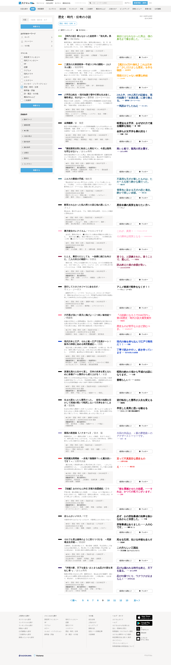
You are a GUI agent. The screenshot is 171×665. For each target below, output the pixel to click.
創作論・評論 (29, 90)
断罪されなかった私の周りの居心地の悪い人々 (86, 205)
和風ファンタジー (72, 507)
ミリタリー (80, 85)
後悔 (67, 224)
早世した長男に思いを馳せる (132, 408)
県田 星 (132, 466)
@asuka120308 (125, 267)
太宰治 (95, 528)
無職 (82, 528)
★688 (68, 356)
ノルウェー (101, 195)
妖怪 (105, 507)
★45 (67, 243)
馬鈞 (92, 558)
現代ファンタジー (31, 60)
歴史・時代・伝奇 (31, 87)
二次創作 (27, 100)
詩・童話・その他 (31, 94)
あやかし (85, 509)
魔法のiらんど (29, 97)
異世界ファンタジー (32, 57)
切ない (78, 197)
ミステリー (28, 80)
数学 (72, 197)
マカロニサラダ (95, 231)
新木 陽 (98, 433)
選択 (102, 222)
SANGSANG (148, 236)
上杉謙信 (86, 479)
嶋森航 (69, 318)
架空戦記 (69, 139)
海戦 (101, 139)
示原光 (93, 259)
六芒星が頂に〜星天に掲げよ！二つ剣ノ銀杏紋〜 (87, 315)
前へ (74, 600)
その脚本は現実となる (128, 236)
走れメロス (69, 528)
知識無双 (69, 308)
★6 (67, 445)
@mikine (137, 380)
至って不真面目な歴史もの (131, 458)
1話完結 (99, 507)
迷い (72, 279)
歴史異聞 (69, 55)
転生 (99, 114)
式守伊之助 (131, 579)
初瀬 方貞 (124, 134)
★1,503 (68, 473)
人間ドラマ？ (94, 222)
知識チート (92, 393)
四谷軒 (82, 542)
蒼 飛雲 (79, 123)
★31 (67, 301)
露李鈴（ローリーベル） (99, 97)
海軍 (96, 139)
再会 (67, 279)
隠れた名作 (69, 57)
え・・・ (121, 466)
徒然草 (76, 55)
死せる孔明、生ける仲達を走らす (134, 539)
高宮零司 (79, 67)
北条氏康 (94, 479)
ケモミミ (91, 362)
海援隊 (68, 171)
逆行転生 (101, 334)
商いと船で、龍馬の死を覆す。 (133, 148)
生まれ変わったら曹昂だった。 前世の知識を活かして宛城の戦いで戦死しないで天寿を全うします (87, 403)
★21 (67, 271)
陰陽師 (78, 481)
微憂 (98, 449)
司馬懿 (86, 558)
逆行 (67, 306)
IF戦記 (76, 139)
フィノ (67, 208)
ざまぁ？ (79, 222)
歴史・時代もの (77, 449)
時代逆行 (69, 362)
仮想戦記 (84, 139)
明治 (67, 114)
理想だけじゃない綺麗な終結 (132, 75)
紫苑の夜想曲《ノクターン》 (78, 433)
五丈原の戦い (70, 558)
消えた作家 (85, 55)
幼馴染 (92, 277)
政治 (67, 85)
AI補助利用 (69, 116)
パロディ (103, 528)
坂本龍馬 (74, 170)
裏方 (81, 249)
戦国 (67, 589)
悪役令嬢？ (69, 222)
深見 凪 (144, 192)
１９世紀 (92, 195)
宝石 (92, 449)
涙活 (67, 451)
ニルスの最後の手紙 (73, 179)
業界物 (87, 306)
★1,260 (68, 417)
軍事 (104, 114)
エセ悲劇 (74, 249)
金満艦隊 (68, 123)
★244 (68, 554)
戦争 (72, 85)
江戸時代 (82, 362)
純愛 (87, 449)
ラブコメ (27, 70)
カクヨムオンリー (72, 364)
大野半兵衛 (80, 461)
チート (97, 170)
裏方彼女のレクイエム (75, 231)
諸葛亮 (98, 558)
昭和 (87, 85)
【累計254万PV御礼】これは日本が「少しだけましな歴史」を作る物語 (134, 67)
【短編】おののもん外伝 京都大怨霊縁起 (83, 488)
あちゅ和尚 (86, 151)
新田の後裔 (69, 481)
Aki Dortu (75, 39)
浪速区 (88, 528)
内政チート (83, 334)
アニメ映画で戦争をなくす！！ (133, 287)
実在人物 (83, 195)
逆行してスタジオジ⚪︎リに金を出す (81, 287)
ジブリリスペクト (98, 306)
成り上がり (69, 591)
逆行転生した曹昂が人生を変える (134, 400)
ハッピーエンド (80, 116)
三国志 (81, 424)
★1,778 (68, 330)
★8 (67, 217)
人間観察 (94, 55)
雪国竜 (71, 405)
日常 (67, 393)
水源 (105, 374)
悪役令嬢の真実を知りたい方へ (133, 205)
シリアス (92, 114)
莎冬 (107, 488)
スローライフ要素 (102, 362)
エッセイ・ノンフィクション (35, 84)
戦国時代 (69, 334)
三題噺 (91, 560)
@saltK (122, 78)
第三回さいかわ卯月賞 (73, 560)
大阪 (77, 528)
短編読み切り (88, 197)
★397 (68, 386)
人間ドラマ (101, 277)
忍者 (86, 589)
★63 (67, 191)
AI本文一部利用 (77, 171)
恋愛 (26, 67)
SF (25, 64)
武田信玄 (77, 479)
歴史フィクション (72, 195)
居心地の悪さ (75, 224)
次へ (137, 600)
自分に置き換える (89, 224)
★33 (67, 163)
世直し (101, 393)
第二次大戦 (81, 87)
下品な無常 (103, 55)
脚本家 (99, 249)
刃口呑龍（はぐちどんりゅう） (130, 550)
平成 (77, 393)
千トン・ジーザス (72, 289)
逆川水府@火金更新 (131, 352)
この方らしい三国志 (127, 547)
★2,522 (68, 79)
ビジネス (79, 306)
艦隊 (67, 141)
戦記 (90, 139)
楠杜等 (89, 179)
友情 (77, 277)
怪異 (81, 507)
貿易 (75, 362)
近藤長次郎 (83, 170)
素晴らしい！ (124, 380)
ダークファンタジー (72, 509)
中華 (67, 424)
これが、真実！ (125, 231)
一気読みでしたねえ (127, 106)
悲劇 (67, 249)
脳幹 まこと (131, 527)
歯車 (84, 560)
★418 (68, 524)
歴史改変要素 (93, 364)
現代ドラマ (28, 74)
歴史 (85, 222)
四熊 (100, 344)
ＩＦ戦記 (99, 424)
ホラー (26, 77)
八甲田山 (84, 114)
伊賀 (91, 589)
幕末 (67, 170)
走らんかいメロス (72, 516)
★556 (68, 109)
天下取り (99, 589)
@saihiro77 (129, 329)
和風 (92, 507)
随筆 (77, 57)
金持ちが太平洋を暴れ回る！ (132, 131)
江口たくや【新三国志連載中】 (130, 411)
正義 (72, 277)
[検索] (90, 3)
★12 (67, 51)
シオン (104, 449)
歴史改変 (105, 170)
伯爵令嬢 (92, 249)
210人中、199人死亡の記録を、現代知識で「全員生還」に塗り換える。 (134, 98)
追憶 (72, 451)
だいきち (144, 106)
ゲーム (84, 393)
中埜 (85, 516)
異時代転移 (100, 85)
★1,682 (68, 135)
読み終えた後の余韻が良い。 (132, 265)
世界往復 (83, 364)
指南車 (79, 558)
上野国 (102, 479)
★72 (67, 501)
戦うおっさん (70, 87)
